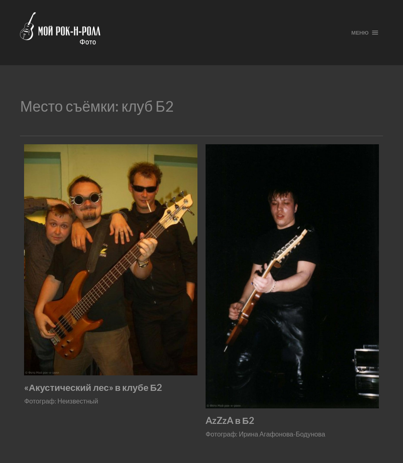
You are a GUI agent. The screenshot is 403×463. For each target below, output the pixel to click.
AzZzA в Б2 (230, 420)
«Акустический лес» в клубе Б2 (93, 387)
